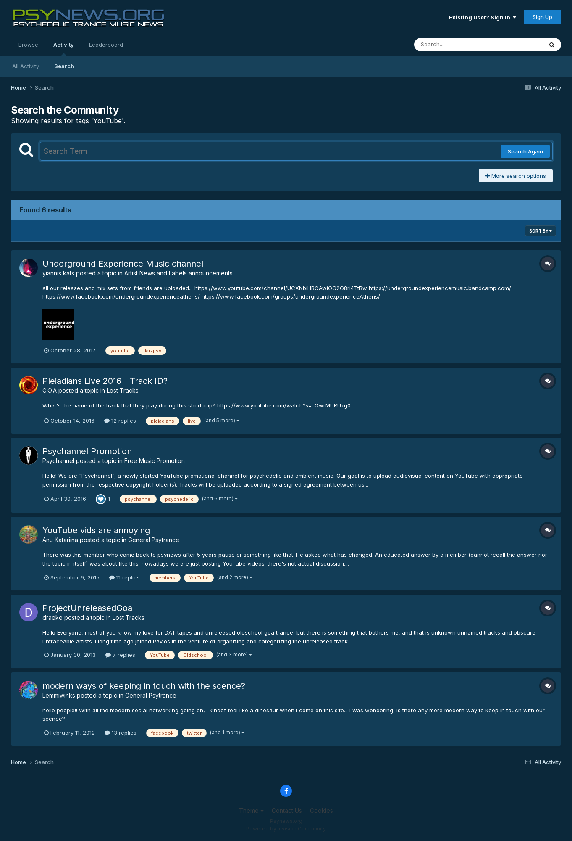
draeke (52, 617)
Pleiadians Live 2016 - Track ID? (105, 381)
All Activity (25, 66)
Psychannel (58, 460)
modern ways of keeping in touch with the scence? (143, 686)
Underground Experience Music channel (122, 264)
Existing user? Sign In (482, 17)
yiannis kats (58, 273)
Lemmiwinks (58, 695)
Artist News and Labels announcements (178, 273)
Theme (251, 810)
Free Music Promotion (154, 460)
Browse (28, 44)
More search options (515, 175)
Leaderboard (106, 44)
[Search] (455, 44)
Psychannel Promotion (87, 451)
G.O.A (49, 390)
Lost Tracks (123, 390)
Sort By (540, 230)
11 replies (124, 577)
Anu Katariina (60, 539)
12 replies (120, 420)
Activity (63, 48)
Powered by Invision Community (286, 828)
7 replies (120, 654)
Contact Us (287, 810)
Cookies (321, 810)
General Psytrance (153, 539)
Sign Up (542, 16)
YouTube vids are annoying (96, 530)
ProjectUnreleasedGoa (87, 608)
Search (64, 66)
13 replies (120, 732)
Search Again (525, 151)
